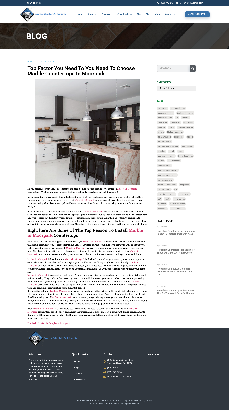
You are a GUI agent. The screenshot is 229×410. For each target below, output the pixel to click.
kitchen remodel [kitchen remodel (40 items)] (171, 137)
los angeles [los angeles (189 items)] (186, 137)
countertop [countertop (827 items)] (182, 122)
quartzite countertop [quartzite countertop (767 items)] (173, 156)
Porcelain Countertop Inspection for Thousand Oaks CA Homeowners (183, 251)
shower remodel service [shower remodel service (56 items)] (175, 175)
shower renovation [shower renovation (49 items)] (173, 180)
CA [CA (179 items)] (184, 118)
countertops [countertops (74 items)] (196, 122)
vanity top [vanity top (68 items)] (169, 204)
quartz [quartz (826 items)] (188, 151)
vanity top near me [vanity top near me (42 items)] (184, 204)
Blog (148, 14)
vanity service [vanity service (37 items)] (186, 199)
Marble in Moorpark (110, 188)
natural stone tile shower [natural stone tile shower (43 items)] (175, 146)
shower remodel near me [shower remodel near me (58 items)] (175, 170)
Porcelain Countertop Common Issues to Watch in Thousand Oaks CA (182, 271)
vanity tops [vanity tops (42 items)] (169, 209)
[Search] (200, 68)
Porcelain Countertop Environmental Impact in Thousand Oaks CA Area (183, 232)
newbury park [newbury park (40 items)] (194, 146)
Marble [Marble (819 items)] (197, 137)
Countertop (107, 14)
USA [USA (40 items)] (167, 199)
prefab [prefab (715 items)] (179, 151)
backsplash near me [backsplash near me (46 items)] (193, 113)
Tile (139, 14)
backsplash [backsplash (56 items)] (170, 108)
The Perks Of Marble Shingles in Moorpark (31, 323)
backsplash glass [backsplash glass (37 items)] (185, 108)
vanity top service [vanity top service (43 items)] (185, 209)
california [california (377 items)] (193, 118)
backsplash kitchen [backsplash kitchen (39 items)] (173, 113)
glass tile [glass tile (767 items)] (169, 127)
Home (79, 14)
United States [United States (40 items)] (191, 194)
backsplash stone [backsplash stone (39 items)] (172, 118)
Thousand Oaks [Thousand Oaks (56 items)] (171, 189)
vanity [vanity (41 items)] (175, 199)
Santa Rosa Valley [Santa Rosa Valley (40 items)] (193, 156)
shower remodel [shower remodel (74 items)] (171, 165)
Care (157, 14)
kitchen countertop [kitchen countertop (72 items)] (182, 132)
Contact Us (170, 14)
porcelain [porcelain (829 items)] (169, 151)
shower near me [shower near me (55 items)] (181, 161)
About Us (92, 14)
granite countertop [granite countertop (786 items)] (193, 127)
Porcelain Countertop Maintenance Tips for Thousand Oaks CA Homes (183, 292)
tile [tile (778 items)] (183, 189)
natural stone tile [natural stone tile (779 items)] (172, 142)
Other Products (124, 14)
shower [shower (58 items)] (168, 161)
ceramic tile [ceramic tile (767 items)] (170, 122)
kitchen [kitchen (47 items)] (168, 132)
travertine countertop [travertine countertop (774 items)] (174, 194)
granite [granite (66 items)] (179, 127)
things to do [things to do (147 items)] (192, 185)
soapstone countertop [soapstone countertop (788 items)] (174, 185)
